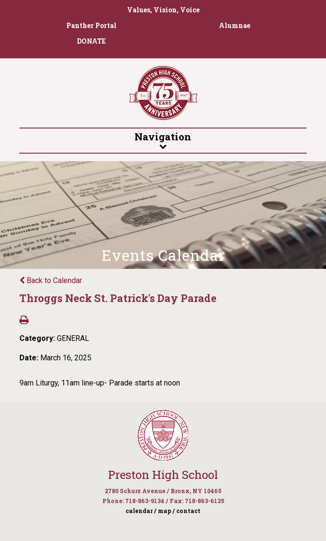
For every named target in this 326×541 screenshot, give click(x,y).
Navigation (162, 140)
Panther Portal (91, 25)
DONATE (91, 41)
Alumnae (234, 25)
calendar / (141, 510)
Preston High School (163, 474)
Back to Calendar (50, 280)
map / (166, 510)
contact (188, 510)
